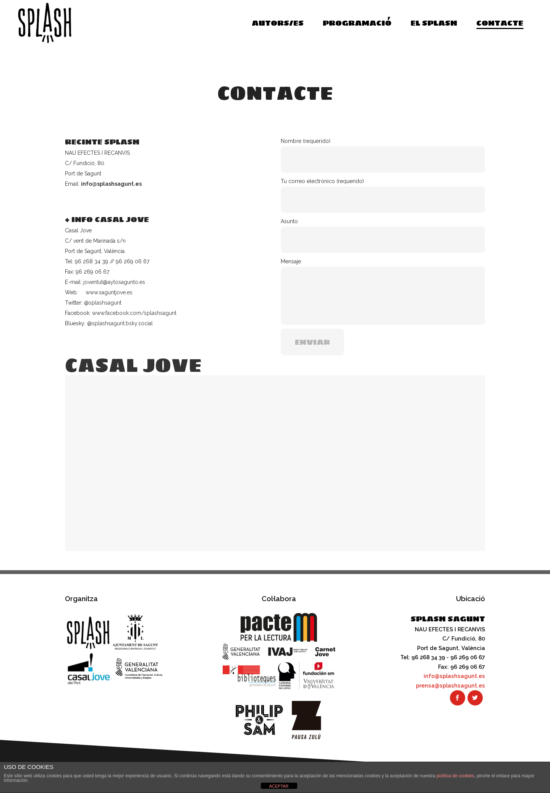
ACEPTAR (278, 786)
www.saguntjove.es (109, 292)
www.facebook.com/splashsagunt (134, 313)
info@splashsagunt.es (111, 184)
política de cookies (455, 775)
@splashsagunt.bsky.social (120, 323)
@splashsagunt (102, 303)
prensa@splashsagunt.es (450, 685)
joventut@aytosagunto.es (114, 282)
